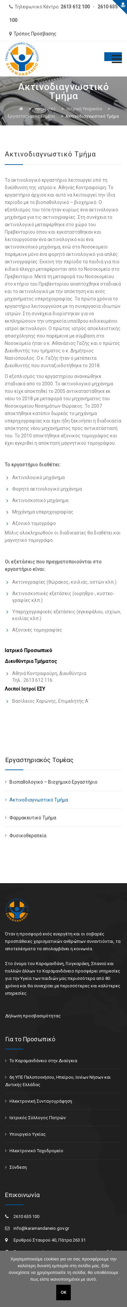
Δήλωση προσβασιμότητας (33, 1015)
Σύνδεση (18, 1167)
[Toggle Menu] (113, 56)
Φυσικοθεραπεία (27, 835)
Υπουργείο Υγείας (27, 1134)
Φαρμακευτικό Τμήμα (32, 817)
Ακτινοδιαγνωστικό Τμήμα (38, 800)
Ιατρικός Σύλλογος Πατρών (37, 1117)
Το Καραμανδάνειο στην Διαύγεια (43, 1060)
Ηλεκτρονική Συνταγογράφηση (40, 1101)
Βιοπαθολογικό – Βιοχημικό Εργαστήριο (53, 782)
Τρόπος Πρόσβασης (35, 33)
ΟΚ (63, 1292)
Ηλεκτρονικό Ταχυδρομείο (36, 1150)
